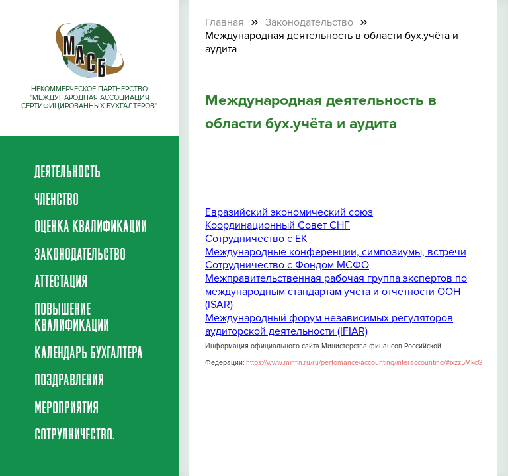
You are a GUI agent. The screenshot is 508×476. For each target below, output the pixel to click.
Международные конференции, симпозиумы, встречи (335, 251)
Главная (224, 22)
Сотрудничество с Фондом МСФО (287, 265)
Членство (56, 201)
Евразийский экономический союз (289, 212)
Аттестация (60, 283)
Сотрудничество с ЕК (256, 238)
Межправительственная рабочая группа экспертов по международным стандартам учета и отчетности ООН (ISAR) (336, 291)
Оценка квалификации (90, 228)
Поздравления (69, 381)
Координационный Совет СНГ (277, 225)
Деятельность (67, 173)
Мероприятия (66, 409)
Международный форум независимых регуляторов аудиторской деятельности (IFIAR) (329, 324)
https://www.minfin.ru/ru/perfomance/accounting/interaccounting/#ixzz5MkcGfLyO (371, 362)
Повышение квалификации (71, 319)
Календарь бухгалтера (88, 354)
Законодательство (80, 256)
